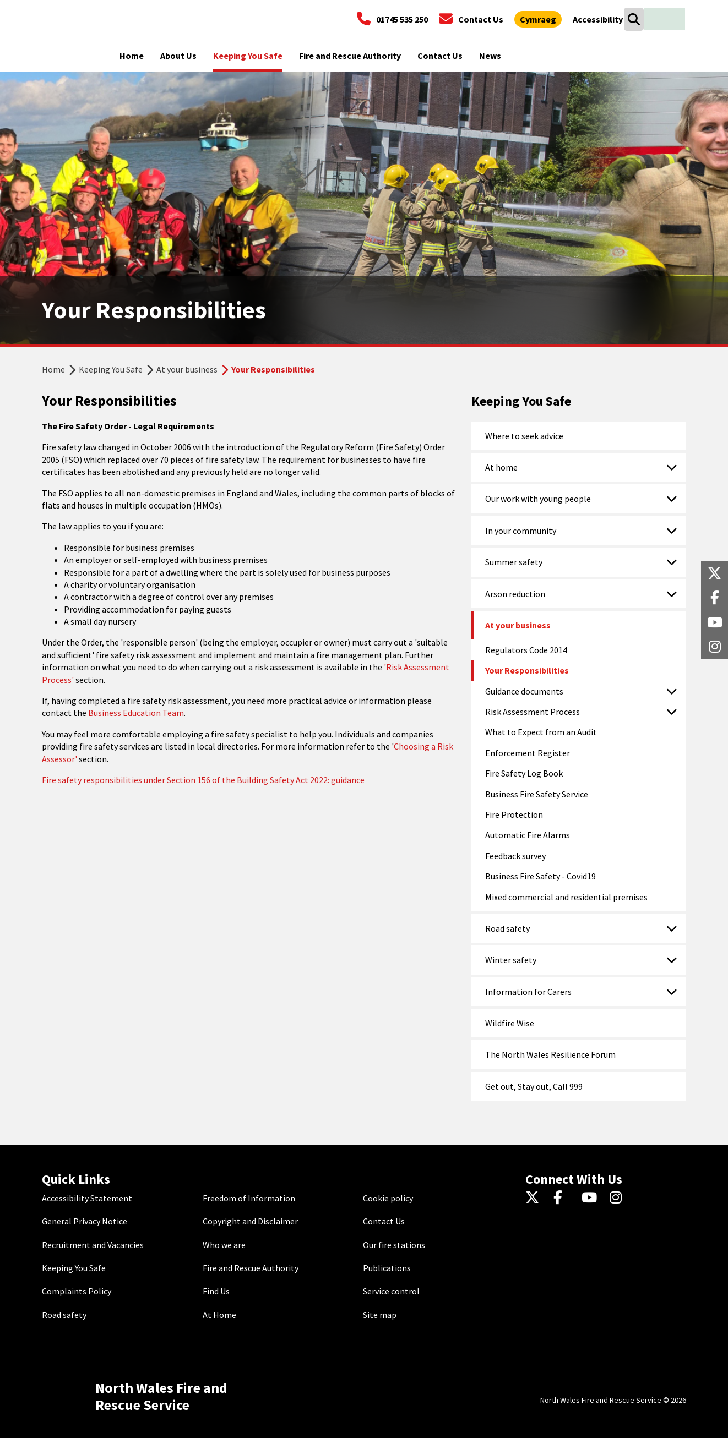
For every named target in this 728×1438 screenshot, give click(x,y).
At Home (219, 1314)
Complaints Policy (76, 1291)
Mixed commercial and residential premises (566, 897)
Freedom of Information (249, 1198)
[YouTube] (591, 1198)
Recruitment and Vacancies (93, 1244)
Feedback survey (515, 855)
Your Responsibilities (527, 670)
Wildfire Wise (509, 1023)
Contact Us (384, 1221)
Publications (387, 1267)
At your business (187, 369)
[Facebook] (563, 1198)
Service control (391, 1291)
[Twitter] (535, 1198)
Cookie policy (388, 1198)
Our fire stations (394, 1244)
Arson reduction (515, 593)
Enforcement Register (527, 752)
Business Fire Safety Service (536, 794)
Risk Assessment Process (532, 711)
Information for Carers (528, 991)
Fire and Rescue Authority (250, 1267)
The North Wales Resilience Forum (550, 1054)
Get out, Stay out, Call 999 (534, 1086)
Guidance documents (524, 691)
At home (501, 467)
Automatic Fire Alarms (527, 834)
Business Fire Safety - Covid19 (540, 876)
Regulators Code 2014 (526, 649)
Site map (379, 1314)
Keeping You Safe (111, 369)
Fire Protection (514, 814)
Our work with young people (538, 498)
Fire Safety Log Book (524, 773)
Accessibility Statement (87, 1198)
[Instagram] (619, 1198)
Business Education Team (136, 712)
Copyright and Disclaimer (250, 1221)
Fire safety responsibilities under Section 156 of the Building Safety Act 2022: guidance (203, 779)
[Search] (633, 19)
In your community (520, 530)
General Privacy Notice (84, 1221)
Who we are (224, 1244)
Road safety (507, 928)
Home (53, 369)
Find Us (216, 1291)
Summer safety (513, 561)
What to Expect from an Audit (541, 731)
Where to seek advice (524, 435)
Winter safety (510, 959)
